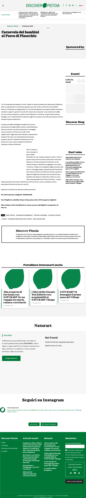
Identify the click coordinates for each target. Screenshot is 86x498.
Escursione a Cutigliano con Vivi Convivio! (71, 13)
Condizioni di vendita (48, 495)
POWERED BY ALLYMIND (46, 494)
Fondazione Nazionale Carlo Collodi (20, 219)
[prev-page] (17, 13)
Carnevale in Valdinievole (24, 215)
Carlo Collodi (10, 215)
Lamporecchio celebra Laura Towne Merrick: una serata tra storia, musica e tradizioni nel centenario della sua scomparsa (28, 15)
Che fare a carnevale (40, 215)
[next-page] (84, 13)
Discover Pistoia (12, 26)
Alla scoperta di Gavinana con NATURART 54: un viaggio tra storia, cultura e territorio (75, 172)
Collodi (4, 219)
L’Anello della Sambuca (53, 458)
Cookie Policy (38, 495)
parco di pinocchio (39, 219)
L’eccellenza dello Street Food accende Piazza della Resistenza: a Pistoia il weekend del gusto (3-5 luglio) (75, 164)
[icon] (72, 5)
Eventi (48, 28)
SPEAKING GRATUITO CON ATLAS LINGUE (75, 157)
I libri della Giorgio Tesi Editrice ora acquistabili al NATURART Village (75, 179)
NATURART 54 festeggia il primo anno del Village (69, 293)
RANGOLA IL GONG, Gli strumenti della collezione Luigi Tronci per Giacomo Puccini (49, 14)
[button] (81, 5)
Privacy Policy (30, 495)
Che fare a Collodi (54, 215)
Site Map (56, 495)
